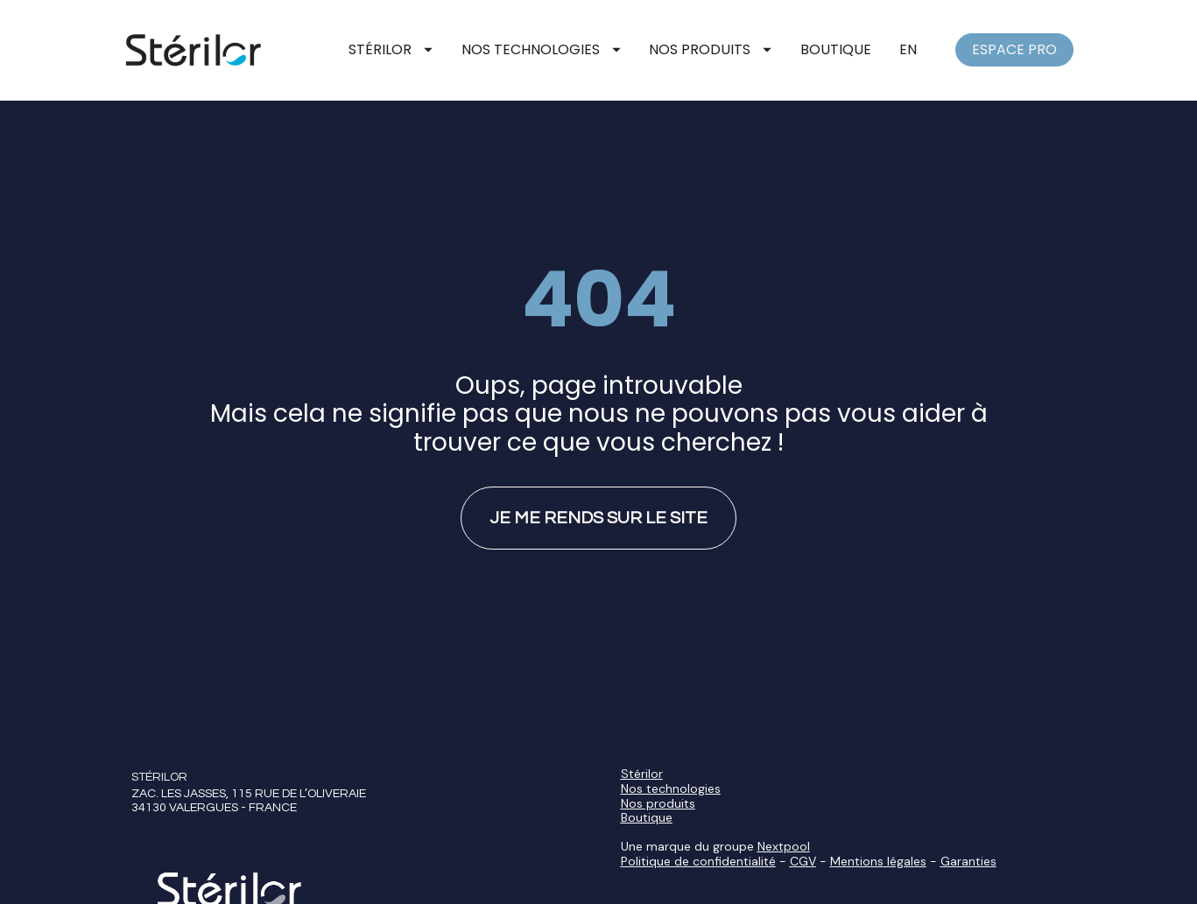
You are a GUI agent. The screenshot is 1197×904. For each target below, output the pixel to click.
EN (908, 49)
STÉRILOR (391, 49)
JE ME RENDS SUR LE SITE (598, 499)
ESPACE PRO (1014, 49)
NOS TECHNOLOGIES (541, 49)
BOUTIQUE (835, 49)
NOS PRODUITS (710, 49)
